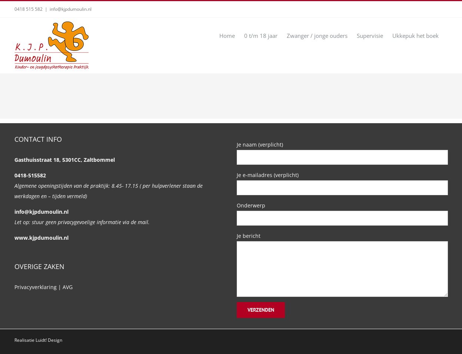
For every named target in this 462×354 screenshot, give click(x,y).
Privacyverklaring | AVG (43, 287)
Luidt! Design (49, 340)
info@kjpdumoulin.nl (71, 9)
